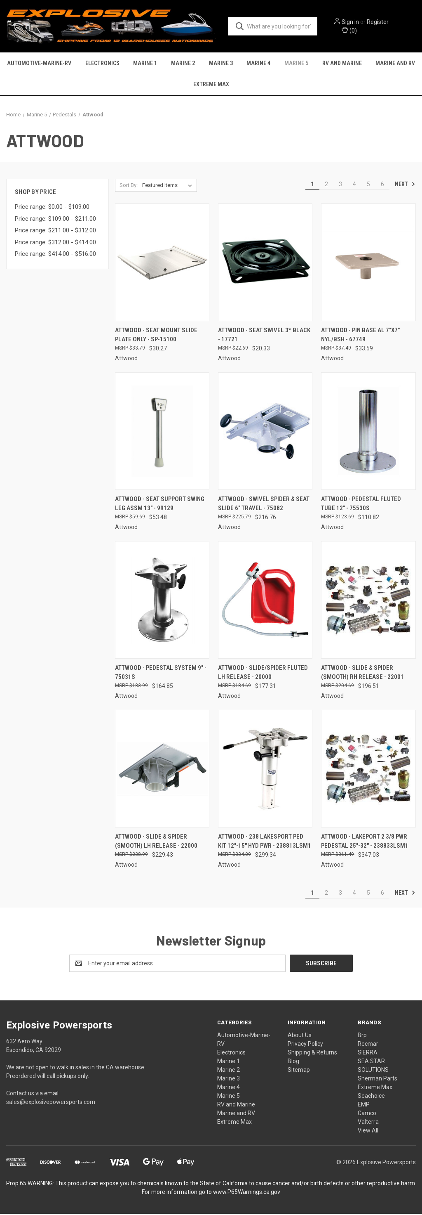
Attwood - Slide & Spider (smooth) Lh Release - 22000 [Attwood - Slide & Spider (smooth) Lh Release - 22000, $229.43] (156, 842)
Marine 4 (258, 64)
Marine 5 (296, 64)
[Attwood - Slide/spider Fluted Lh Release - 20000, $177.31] (265, 601)
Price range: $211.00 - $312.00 (55, 232)
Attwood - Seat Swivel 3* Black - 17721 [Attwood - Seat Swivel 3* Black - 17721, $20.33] (264, 336)
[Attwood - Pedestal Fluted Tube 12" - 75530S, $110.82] (368, 433)
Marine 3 (221, 64)
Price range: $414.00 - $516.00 (55, 255)
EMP (364, 1105)
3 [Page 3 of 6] (340, 185)
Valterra (368, 1123)
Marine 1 (145, 64)
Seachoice (371, 1097)
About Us (300, 1036)
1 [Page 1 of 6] (312, 185)
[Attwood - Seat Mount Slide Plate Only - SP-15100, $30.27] (162, 264)
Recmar (368, 1045)
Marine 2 (183, 64)
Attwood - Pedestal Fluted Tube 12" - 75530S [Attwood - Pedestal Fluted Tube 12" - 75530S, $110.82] (361, 504)
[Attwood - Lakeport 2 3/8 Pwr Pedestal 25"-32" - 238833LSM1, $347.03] (368, 770)
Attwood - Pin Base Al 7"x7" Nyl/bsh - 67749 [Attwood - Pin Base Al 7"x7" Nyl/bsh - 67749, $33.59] (360, 336)
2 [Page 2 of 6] (326, 185)
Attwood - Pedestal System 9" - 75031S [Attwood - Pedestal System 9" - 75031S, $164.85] (160, 673)
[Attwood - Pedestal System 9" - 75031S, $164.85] (162, 601)
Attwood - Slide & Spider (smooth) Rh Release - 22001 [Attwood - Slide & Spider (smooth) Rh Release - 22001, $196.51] (362, 673)
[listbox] (169, 187)
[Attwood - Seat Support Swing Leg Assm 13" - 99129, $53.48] (162, 433)
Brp (362, 1036)
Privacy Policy (305, 1045)
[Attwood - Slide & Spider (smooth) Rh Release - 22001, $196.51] (368, 601)
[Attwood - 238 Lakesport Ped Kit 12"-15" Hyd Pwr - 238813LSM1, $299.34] (265, 770)
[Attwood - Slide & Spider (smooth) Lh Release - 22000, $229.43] (162, 770)
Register (380, 22)
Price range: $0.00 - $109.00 (52, 208)
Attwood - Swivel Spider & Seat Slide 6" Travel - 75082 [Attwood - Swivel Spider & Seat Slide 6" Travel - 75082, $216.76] (263, 504)
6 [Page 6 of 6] (382, 185)
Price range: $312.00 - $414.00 (55, 244)
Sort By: (129, 187)
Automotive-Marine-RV (39, 64)
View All (368, 1131)
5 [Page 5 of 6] (368, 185)
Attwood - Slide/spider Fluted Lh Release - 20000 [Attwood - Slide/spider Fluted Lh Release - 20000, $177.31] (263, 673)
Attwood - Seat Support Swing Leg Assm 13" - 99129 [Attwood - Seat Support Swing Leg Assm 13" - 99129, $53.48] (159, 504)
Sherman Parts (377, 1079)
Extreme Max (211, 85)
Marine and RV (236, 1114)
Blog (293, 1062)
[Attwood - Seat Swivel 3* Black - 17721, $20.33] (265, 264)
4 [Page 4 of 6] (354, 185)
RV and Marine (342, 64)
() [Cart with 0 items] (351, 30)
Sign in (352, 22)
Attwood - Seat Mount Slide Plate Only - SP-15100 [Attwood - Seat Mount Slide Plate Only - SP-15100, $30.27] (156, 336)
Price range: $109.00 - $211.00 (55, 220)
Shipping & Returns (312, 1053)
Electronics (102, 64)
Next (405, 186)
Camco (367, 1114)
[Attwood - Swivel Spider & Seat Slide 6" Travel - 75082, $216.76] (265, 433)
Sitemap (299, 1071)
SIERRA (367, 1053)
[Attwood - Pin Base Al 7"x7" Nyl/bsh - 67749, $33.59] (368, 264)
